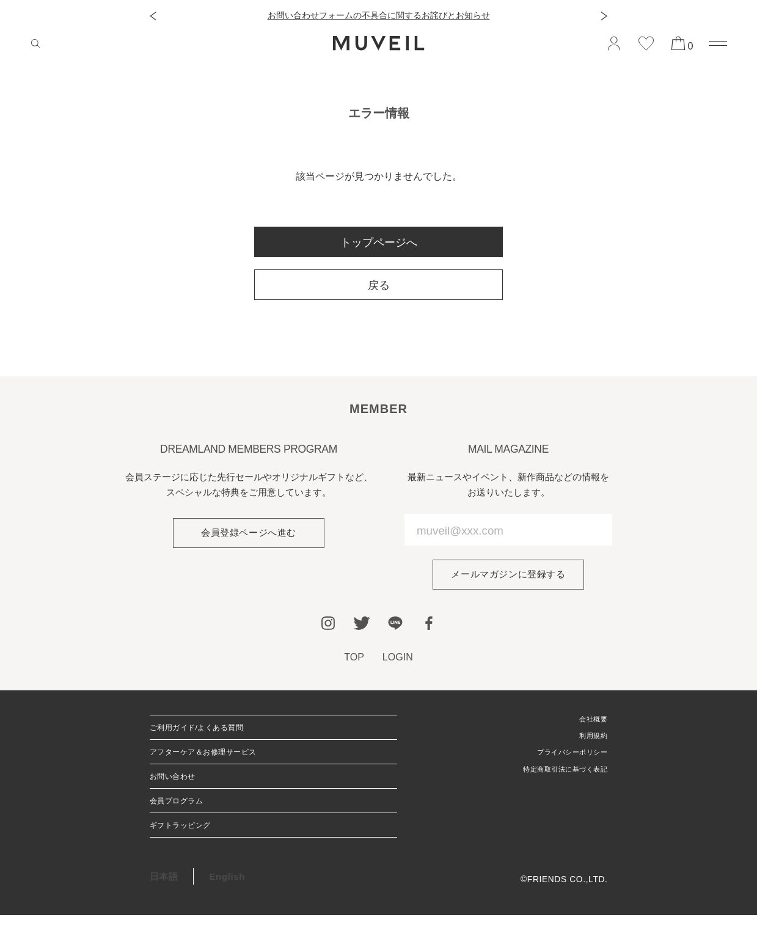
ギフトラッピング (188, 856)
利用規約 (590, 740)
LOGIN (398, 656)
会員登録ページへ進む (248, 533)
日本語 (164, 910)
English (227, 910)
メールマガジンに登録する (508, 574)
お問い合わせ (178, 794)
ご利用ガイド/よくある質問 (209, 731)
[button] (153, 16)
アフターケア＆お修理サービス (216, 763)
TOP (354, 656)
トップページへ (378, 242)
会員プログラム (183, 825)
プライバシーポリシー (563, 759)
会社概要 (590, 721)
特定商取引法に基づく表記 (554, 779)
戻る (379, 285)
